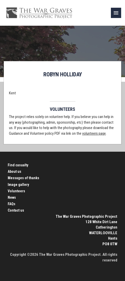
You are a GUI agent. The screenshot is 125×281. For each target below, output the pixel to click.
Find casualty (18, 165)
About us (14, 171)
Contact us (16, 210)
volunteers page (94, 133)
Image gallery (18, 185)
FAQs (11, 204)
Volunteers (16, 191)
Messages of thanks (23, 178)
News (12, 197)
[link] (116, 13)
